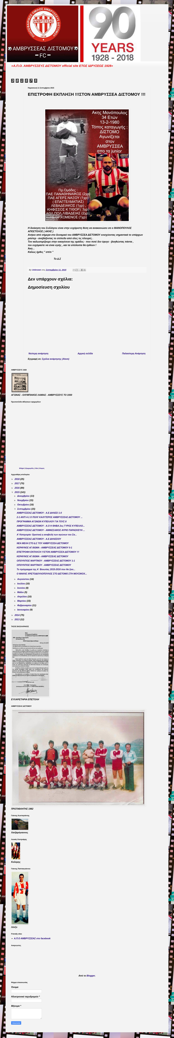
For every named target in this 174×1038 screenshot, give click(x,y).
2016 (17, 488)
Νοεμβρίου (23, 500)
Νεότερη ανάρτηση (38, 353)
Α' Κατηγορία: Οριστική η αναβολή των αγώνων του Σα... (47, 534)
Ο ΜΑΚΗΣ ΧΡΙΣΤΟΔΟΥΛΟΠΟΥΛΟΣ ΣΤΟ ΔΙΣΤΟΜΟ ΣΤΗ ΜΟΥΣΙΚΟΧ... (52, 574)
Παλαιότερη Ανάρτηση (133, 353)
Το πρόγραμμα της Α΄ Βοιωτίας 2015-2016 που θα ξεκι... (46, 569)
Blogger (91, 976)
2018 (17, 479)
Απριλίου (22, 596)
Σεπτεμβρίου (24, 509)
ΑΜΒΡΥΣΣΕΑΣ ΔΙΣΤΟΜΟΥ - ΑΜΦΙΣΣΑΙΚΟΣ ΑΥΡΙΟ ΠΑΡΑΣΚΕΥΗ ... (51, 530)
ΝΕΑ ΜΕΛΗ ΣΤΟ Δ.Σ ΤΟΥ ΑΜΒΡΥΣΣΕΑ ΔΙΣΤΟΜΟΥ (43, 543)
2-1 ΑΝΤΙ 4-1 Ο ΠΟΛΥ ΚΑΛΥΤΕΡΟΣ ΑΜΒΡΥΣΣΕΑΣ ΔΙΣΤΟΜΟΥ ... (50, 517)
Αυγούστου (23, 579)
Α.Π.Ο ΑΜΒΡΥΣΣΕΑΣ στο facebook (32, 938)
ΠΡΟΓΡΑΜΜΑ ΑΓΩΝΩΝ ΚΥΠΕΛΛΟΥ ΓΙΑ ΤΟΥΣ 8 (41, 521)
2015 (17, 492)
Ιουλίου (21, 583)
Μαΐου (20, 592)
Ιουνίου (21, 588)
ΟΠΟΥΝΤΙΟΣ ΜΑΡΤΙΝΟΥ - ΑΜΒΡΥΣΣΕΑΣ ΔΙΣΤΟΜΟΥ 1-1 (46, 561)
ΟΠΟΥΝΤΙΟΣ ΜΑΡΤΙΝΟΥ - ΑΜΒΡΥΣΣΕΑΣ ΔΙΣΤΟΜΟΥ (44, 565)
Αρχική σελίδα (85, 353)
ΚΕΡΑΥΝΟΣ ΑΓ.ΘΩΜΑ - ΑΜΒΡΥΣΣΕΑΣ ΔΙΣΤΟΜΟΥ (42, 556)
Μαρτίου (22, 601)
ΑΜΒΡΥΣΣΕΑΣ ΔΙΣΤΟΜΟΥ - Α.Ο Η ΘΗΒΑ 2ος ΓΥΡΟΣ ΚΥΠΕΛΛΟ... (51, 526)
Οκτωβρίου (23, 504)
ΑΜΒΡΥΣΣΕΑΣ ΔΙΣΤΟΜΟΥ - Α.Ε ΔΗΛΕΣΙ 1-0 (39, 513)
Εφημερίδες (29, 468)
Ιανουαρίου (23, 610)
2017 (17, 483)
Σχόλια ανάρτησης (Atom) (55, 359)
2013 (17, 619)
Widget (21, 468)
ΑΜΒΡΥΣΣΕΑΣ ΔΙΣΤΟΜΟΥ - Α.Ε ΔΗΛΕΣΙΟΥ (39, 539)
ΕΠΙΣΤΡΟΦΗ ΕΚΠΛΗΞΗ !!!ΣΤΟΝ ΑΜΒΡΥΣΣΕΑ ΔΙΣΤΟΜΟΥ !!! (48, 552)
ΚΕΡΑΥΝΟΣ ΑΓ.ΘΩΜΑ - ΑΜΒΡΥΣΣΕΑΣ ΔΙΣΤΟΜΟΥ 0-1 (44, 547)
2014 (17, 615)
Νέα (37, 468)
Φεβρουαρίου (24, 605)
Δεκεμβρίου (23, 496)
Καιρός (42, 468)
